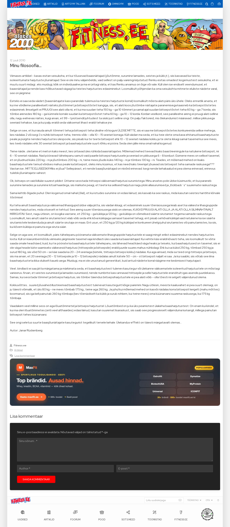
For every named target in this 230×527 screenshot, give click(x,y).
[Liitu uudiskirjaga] (164, 489)
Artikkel (18, 339)
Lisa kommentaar (25, 344)
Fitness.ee (43, 523)
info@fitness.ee (91, 523)
